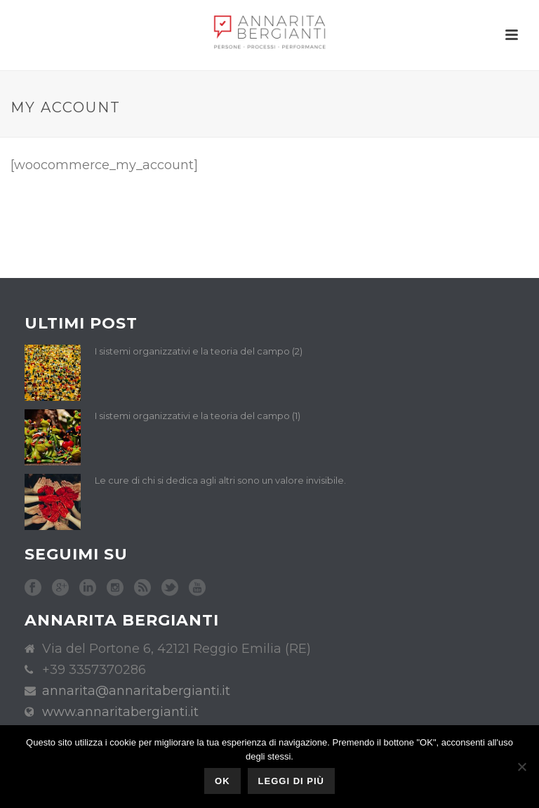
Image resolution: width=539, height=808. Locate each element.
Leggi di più (291, 781)
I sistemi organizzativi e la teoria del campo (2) (198, 351)
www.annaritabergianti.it (120, 712)
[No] (521, 767)
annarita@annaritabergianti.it (136, 690)
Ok (222, 781)
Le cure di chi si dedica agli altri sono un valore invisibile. (220, 480)
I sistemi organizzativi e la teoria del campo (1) (197, 415)
